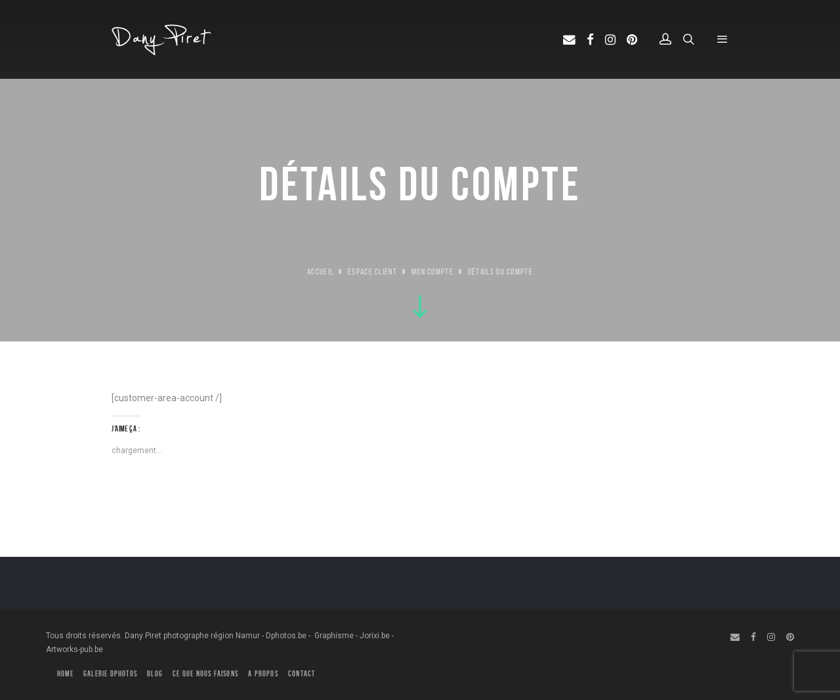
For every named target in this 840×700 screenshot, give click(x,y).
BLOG (155, 673)
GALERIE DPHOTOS (110, 673)
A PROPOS (263, 673)
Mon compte (432, 271)
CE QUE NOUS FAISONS (205, 673)
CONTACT (301, 673)
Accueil (320, 271)
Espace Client (372, 271)
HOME (65, 673)
